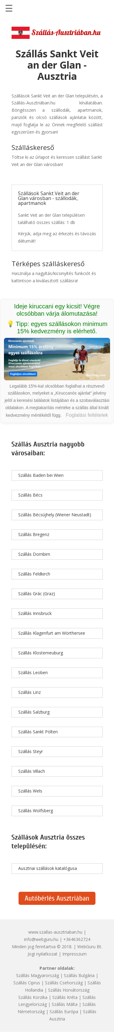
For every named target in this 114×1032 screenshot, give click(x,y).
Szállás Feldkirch (34, 574)
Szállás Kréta (65, 997)
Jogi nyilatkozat (42, 954)
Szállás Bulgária (79, 975)
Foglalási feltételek (87, 415)
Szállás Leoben (33, 672)
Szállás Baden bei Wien (41, 475)
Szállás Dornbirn (34, 554)
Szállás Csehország (64, 983)
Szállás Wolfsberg (35, 810)
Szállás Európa (64, 1011)
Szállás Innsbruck (35, 613)
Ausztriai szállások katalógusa (47, 868)
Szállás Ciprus (26, 983)
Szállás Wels (30, 791)
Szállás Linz (29, 692)
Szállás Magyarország (37, 975)
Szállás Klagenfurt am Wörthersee (51, 633)
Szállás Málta (65, 1004)
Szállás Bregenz (33, 534)
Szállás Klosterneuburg (40, 653)
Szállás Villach (31, 771)
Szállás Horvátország (68, 990)
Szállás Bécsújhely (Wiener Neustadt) (54, 515)
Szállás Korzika (32, 997)
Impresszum (74, 954)
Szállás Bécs (30, 495)
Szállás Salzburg (34, 712)
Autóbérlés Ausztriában (57, 898)
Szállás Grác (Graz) (36, 593)
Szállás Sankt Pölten (38, 732)
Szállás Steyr (30, 751)
